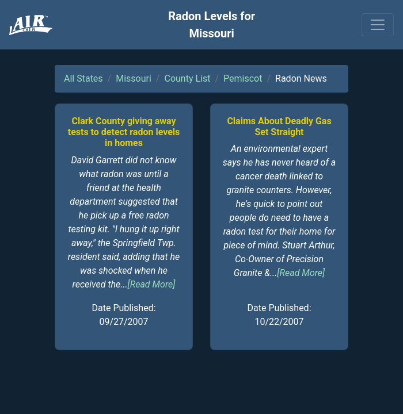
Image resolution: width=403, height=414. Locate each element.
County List (187, 78)
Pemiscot (242, 78)
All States (83, 78)
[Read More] (152, 284)
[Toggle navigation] (378, 24)
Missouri (133, 78)
